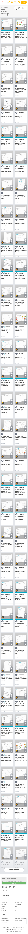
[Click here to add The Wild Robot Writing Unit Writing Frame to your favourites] (11, 240)
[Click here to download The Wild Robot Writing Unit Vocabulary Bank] (11, 323)
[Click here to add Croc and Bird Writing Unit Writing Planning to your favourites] (25, 427)
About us (3, 904)
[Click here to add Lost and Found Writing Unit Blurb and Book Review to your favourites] (11, 25)
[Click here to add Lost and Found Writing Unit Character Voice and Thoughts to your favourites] (25, 52)
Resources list (18, 902)
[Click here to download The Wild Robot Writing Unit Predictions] (11, 376)
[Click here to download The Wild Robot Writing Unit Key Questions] (25, 296)
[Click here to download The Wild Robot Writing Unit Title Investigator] (11, 403)
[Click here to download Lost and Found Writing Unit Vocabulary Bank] (11, 162)
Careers (3, 900)
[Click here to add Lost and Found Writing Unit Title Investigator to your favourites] (25, 133)
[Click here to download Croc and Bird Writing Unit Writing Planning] (25, 430)
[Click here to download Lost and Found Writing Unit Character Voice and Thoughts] (25, 55)
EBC (16, 910)
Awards (3, 906)
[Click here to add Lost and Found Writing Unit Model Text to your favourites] (11, 106)
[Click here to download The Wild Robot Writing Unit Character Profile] (25, 349)
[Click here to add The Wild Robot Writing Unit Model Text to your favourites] (11, 266)
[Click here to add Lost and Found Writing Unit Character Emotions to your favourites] (25, 25)
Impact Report (18, 920)
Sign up (14, 883)
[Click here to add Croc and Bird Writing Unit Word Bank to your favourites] (25, 400)
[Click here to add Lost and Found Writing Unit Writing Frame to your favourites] (25, 186)
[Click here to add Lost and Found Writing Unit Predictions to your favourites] (25, 106)
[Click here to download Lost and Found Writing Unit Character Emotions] (25, 28)
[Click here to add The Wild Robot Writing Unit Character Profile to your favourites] (25, 347)
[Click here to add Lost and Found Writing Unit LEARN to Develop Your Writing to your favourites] (25, 79)
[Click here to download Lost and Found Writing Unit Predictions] (25, 108)
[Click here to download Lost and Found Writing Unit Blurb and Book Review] (11, 28)
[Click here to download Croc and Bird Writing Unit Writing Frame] (11, 430)
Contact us (4, 902)
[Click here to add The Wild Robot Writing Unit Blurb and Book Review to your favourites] (25, 266)
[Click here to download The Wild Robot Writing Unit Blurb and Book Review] (25, 269)
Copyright (4, 923)
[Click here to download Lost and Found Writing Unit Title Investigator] (25, 135)
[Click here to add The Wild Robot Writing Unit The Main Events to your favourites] (11, 347)
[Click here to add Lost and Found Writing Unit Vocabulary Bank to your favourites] (11, 159)
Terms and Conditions (20, 918)
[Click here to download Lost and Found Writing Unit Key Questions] (11, 82)
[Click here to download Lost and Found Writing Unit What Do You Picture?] (25, 162)
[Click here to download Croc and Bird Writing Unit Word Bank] (25, 403)
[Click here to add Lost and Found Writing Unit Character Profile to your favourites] (11, 52)
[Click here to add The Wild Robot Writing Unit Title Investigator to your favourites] (11, 400)
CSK (16, 908)
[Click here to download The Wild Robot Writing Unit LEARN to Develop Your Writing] (11, 296)
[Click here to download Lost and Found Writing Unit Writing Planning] (11, 216)
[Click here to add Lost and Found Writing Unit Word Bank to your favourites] (11, 186)
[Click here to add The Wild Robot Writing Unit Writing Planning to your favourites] (25, 240)
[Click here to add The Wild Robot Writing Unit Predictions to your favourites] (11, 373)
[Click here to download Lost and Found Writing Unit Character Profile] (11, 55)
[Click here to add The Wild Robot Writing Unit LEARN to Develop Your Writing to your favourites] (11, 293)
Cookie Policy (4, 918)
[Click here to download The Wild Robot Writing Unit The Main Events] (11, 349)
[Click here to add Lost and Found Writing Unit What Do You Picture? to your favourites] (25, 159)
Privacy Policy (5, 920)
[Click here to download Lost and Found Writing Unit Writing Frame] (25, 189)
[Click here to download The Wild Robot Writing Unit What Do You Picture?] (25, 376)
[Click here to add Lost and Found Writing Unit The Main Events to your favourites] (11, 133)
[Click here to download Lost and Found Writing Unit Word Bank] (11, 189)
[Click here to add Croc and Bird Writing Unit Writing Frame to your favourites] (11, 427)
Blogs (2, 908)
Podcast (3, 910)
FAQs (16, 906)
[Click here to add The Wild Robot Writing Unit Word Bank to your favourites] (25, 213)
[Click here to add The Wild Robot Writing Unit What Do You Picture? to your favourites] (25, 373)
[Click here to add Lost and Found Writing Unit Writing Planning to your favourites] (11, 213)
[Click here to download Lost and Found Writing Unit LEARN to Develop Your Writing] (25, 82)
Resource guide (19, 900)
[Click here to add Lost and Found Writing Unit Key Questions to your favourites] (11, 79)
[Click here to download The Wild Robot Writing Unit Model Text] (11, 269)
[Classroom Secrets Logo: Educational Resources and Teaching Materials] (5, 2)
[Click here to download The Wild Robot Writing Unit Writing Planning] (25, 242)
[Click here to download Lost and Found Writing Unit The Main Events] (11, 135)
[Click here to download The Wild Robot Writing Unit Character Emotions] (25, 323)
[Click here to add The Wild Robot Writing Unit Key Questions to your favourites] (25, 293)
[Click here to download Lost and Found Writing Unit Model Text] (11, 108)
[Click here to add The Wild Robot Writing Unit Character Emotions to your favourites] (25, 320)
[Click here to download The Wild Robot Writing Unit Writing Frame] (11, 242)
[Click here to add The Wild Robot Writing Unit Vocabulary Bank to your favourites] (11, 320)
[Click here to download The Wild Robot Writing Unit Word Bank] (25, 216)
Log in (23, 2)
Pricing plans (18, 904)
